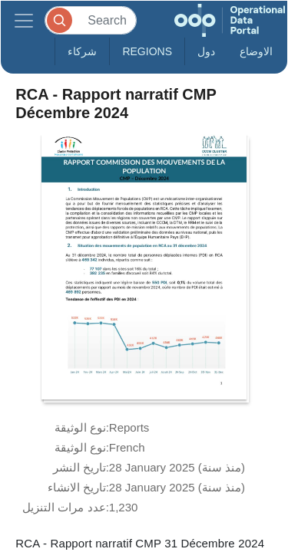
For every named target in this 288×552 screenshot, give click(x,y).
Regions (147, 51)
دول (206, 51)
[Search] (91, 20)
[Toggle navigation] (24, 20)
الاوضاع (256, 51)
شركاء (82, 51)
